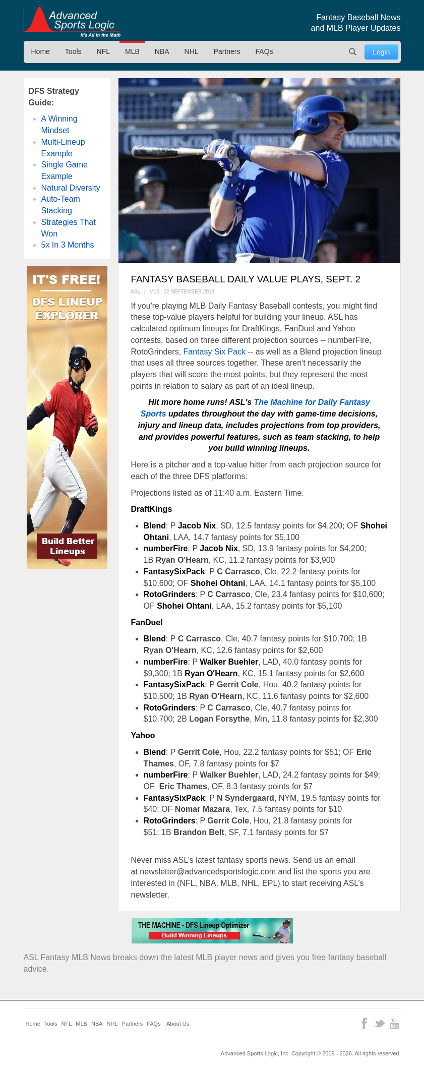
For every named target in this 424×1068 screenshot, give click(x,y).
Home (40, 51)
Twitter (379, 1023)
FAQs (264, 51)
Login (381, 52)
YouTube (394, 1023)
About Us (177, 1024)
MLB (132, 51)
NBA (162, 51)
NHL (192, 51)
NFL (103, 51)
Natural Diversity (70, 188)
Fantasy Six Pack (215, 351)
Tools (73, 51)
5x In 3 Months (67, 245)
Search (352, 52)
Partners (227, 51)
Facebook (364, 1023)
